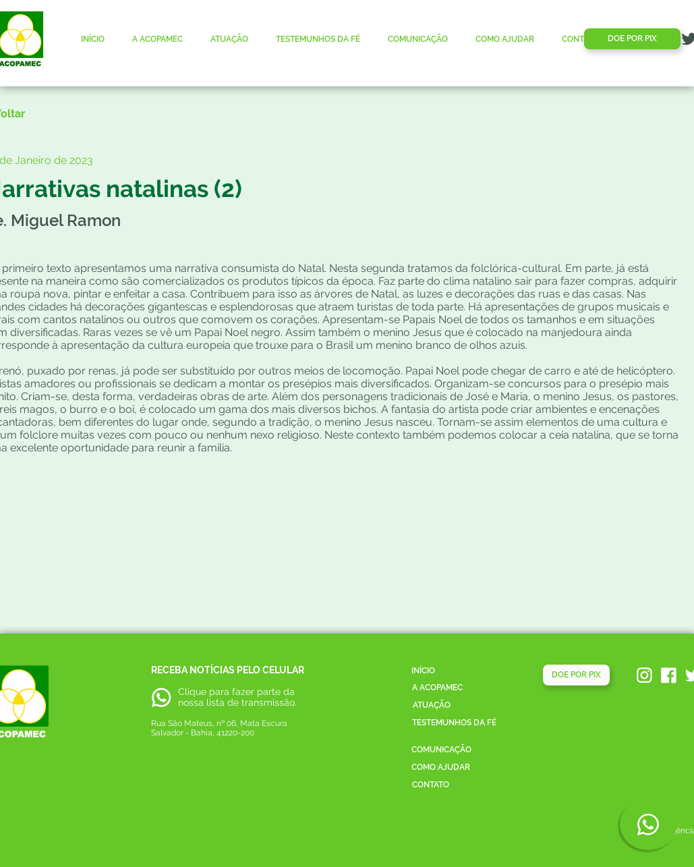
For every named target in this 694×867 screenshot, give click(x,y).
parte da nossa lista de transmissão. (237, 697)
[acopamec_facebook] (668, 675)
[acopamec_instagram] (644, 675)
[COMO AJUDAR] (440, 767)
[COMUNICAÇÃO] (441, 750)
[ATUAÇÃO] (431, 705)
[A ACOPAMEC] (437, 687)
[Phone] (648, 824)
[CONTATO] (430, 785)
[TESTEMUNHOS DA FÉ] (454, 723)
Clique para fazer (216, 691)
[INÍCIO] (423, 671)
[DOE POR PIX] (632, 38)
